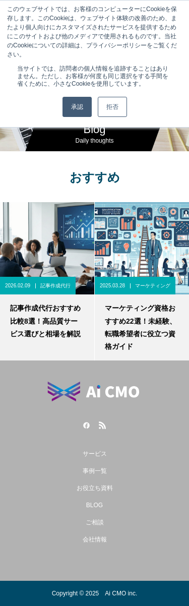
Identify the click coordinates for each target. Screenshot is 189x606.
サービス (95, 453)
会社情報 (95, 539)
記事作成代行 (55, 285)
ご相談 (95, 522)
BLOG (94, 505)
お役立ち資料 (95, 488)
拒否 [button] (112, 106)
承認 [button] (77, 106)
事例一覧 (95, 470)
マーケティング (152, 285)
